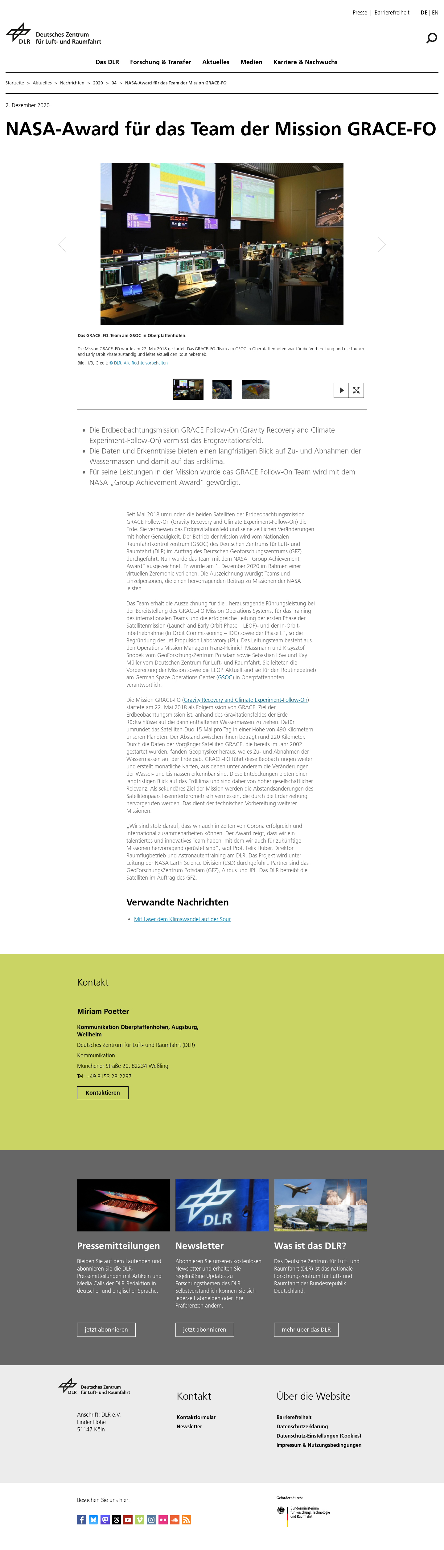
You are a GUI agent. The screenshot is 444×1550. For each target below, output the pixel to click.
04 (114, 83)
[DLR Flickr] (163, 1522)
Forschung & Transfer (160, 62)
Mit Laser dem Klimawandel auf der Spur (182, 919)
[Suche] (431, 38)
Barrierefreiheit (392, 12)
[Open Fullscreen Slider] (356, 391)
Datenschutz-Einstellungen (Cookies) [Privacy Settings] (319, 1435)
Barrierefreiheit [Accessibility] (294, 1417)
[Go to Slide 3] (255, 389)
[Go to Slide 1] (188, 389)
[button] (222, 270)
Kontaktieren (103, 1092)
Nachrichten (72, 83)
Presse (360, 12)
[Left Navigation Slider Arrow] (87, 244)
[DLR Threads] (116, 1522)
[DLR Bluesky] (93, 1522)
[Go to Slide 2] (222, 389)
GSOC (225, 677)
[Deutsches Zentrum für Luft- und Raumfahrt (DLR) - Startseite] (56, 36)
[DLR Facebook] (81, 1522)
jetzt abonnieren (106, 1329)
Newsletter (189, 1426)
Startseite (15, 83)
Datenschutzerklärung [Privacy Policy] (302, 1426)
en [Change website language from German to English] (435, 12)
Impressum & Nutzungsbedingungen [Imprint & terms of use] (319, 1445)
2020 (98, 83)
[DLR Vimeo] (139, 1522)
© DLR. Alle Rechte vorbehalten (138, 363)
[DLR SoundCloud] (174, 1522)
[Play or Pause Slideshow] (341, 391)
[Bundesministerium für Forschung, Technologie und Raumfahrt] (306, 1532)
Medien (251, 62)
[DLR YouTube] (128, 1522)
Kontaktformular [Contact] (196, 1417)
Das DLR (107, 62)
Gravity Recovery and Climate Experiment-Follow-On (245, 699)
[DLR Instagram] (151, 1522)
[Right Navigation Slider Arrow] (360, 244)
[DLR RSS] (186, 1522)
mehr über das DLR (306, 1329)
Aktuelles (215, 62)
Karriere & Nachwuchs (305, 62)
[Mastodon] (105, 1522)
